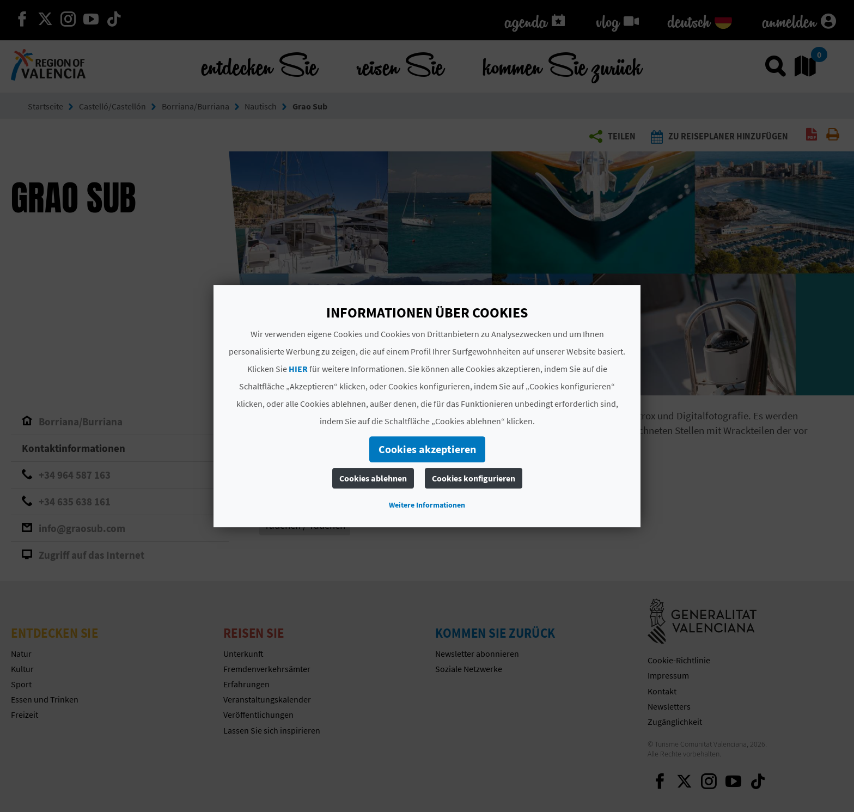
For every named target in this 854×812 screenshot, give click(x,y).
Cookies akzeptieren (427, 449)
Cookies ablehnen (373, 478)
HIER (298, 368)
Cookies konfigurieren (473, 478)
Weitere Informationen (427, 505)
